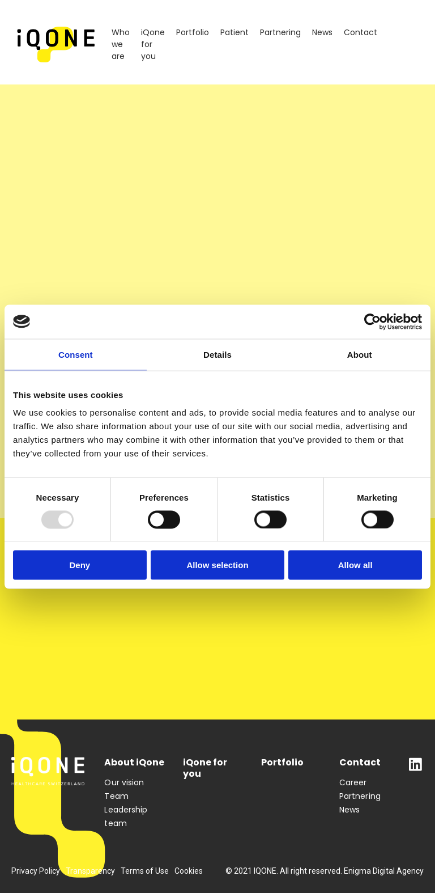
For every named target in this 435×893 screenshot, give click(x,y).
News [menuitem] (322, 32)
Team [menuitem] (116, 796)
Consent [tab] (75, 354)
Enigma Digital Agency (384, 870)
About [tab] (359, 354)
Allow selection (217, 565)
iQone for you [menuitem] (153, 44)
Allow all (355, 565)
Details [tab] (217, 354)
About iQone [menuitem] (134, 762)
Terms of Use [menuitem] (145, 870)
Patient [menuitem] (234, 32)
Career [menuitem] (353, 782)
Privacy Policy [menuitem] (35, 870)
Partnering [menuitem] (280, 32)
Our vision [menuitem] (124, 782)
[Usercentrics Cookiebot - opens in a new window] (372, 321)
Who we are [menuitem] (121, 44)
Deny (79, 565)
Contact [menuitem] (360, 32)
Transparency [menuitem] (90, 870)
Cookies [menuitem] (188, 870)
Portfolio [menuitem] (192, 32)
